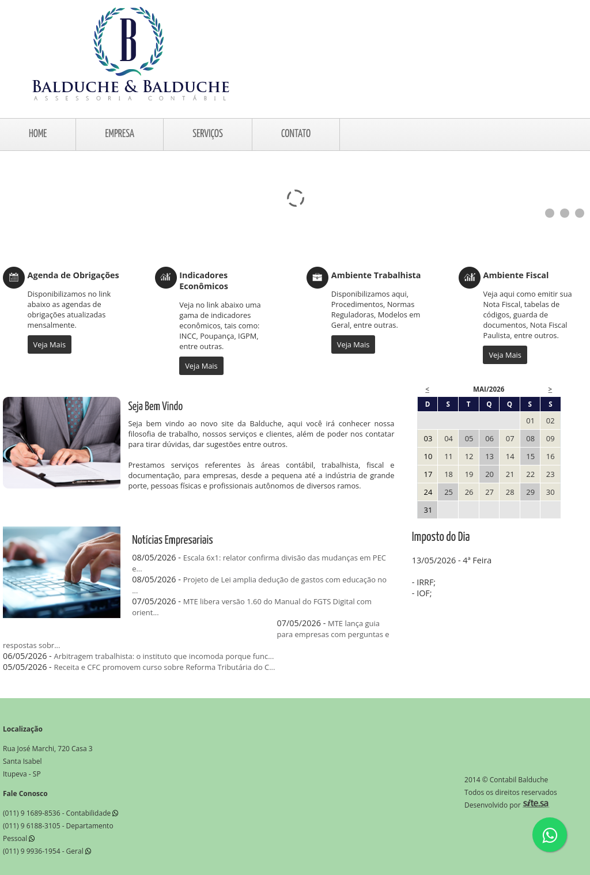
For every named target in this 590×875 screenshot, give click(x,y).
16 (550, 456)
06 (489, 438)
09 (550, 438)
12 (469, 456)
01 (530, 420)
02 (550, 420)
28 (510, 492)
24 (428, 492)
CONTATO (296, 134)
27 (489, 492)
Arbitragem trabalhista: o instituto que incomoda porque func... (164, 656)
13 (489, 456)
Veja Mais (49, 344)
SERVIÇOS (207, 134)
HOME (38, 134)
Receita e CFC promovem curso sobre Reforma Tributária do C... (164, 667)
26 (469, 492)
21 (510, 474)
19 (469, 474)
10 (428, 456)
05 (469, 438)
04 (448, 438)
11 (448, 456)
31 (428, 510)
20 (489, 474)
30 (550, 492)
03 (428, 438)
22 (530, 474)
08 (530, 438)
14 (510, 456)
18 (448, 474)
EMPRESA (119, 134)
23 (550, 474)
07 (510, 438)
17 (428, 474)
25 (448, 492)
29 (530, 492)
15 (530, 456)
